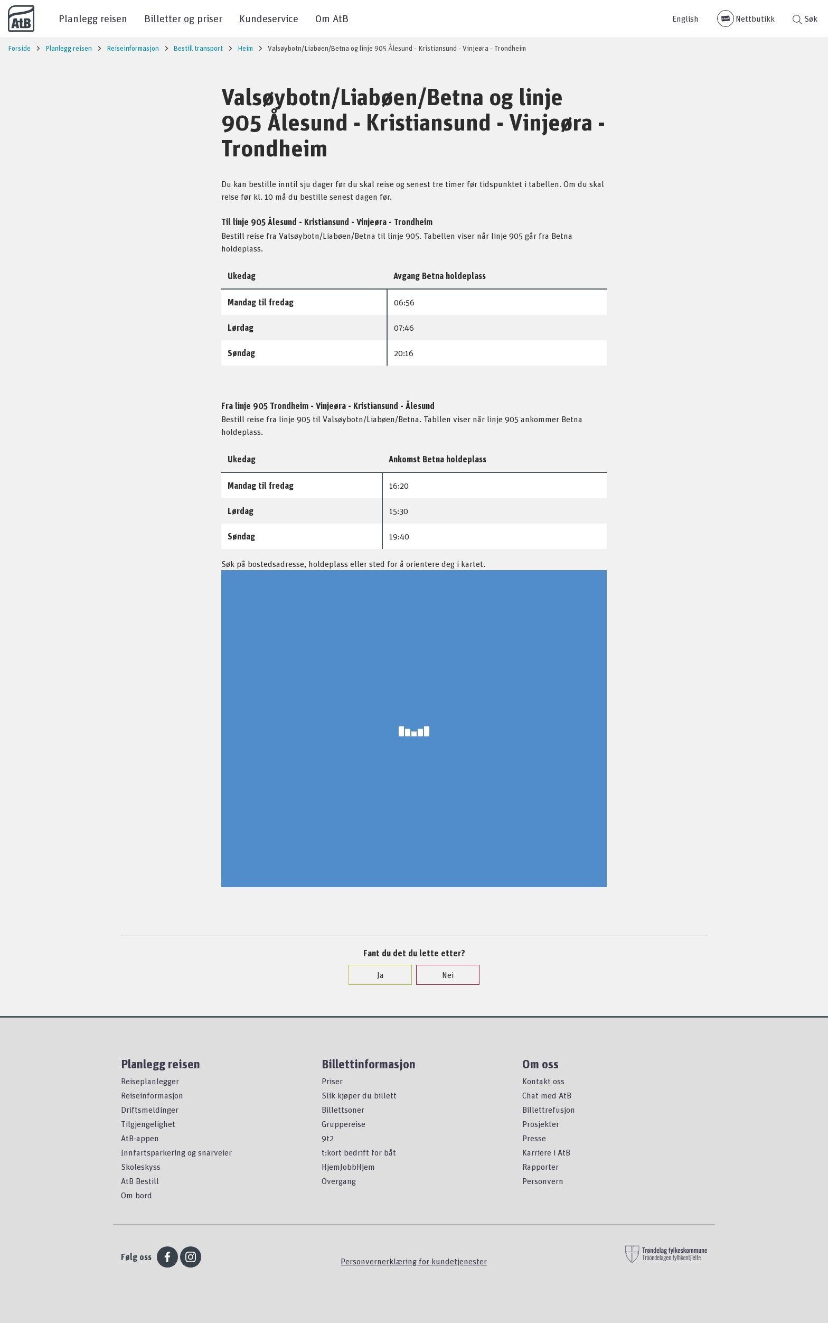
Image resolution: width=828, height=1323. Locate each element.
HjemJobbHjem (348, 1166)
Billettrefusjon (548, 1109)
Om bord (136, 1195)
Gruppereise (343, 1124)
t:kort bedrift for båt (359, 1152)
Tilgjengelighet (148, 1124)
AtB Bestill (140, 1181)
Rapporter (540, 1166)
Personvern (542, 1181)
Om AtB (332, 18)
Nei (442, 975)
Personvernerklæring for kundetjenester (414, 1261)
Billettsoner (343, 1109)
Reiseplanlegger (150, 1081)
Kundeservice (268, 18)
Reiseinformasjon (152, 1095)
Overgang (339, 1181)
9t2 (328, 1138)
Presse (534, 1138)
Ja (375, 975)
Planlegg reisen (93, 18)
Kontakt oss (543, 1081)
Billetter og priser (183, 18)
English (685, 18)
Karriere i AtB (546, 1152)
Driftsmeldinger (149, 1109)
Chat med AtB (546, 1095)
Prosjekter (540, 1124)
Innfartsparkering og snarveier (176, 1152)
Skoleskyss (141, 1166)
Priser (332, 1081)
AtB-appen (140, 1138)
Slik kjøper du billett (359, 1095)
